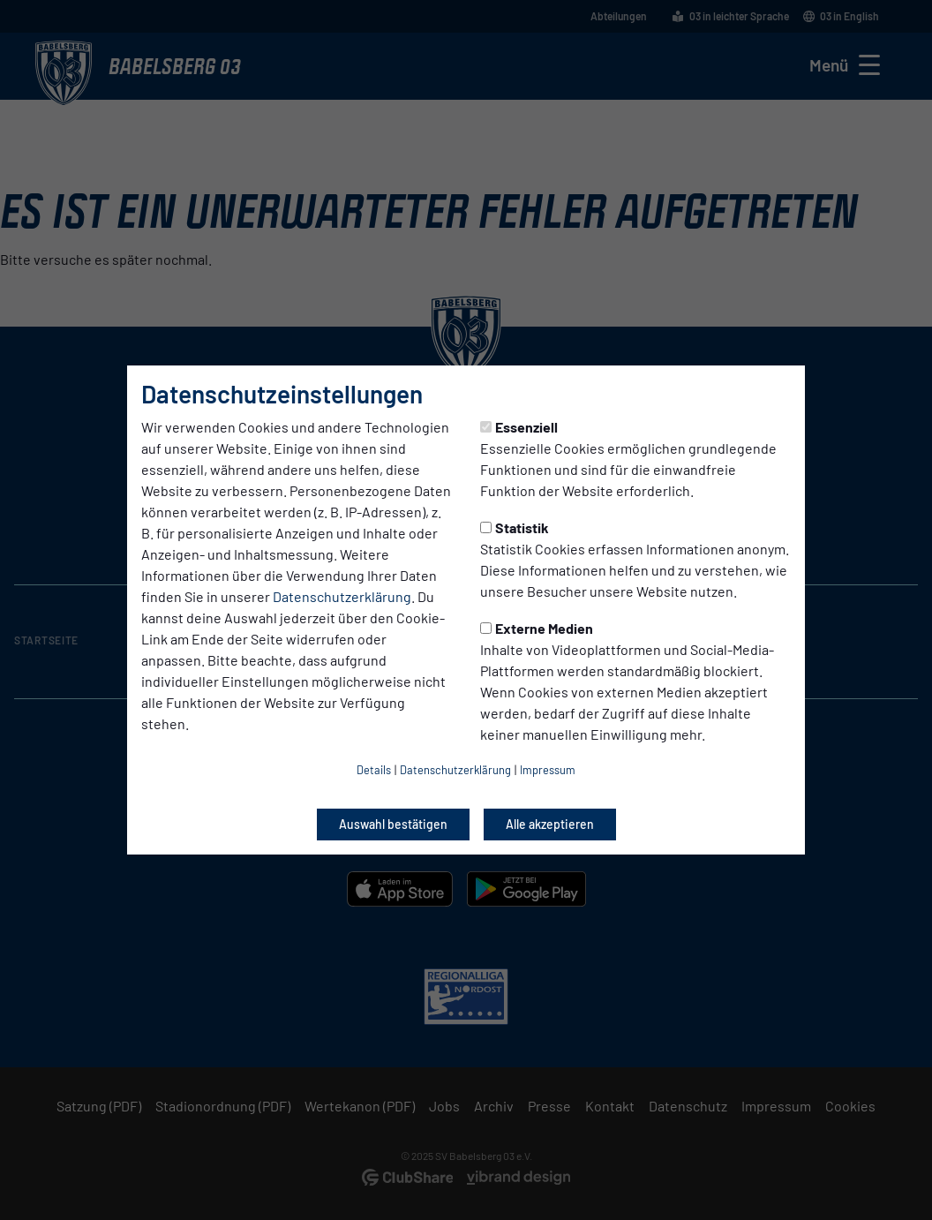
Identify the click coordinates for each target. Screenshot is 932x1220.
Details (374, 770)
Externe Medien (536, 628)
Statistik (514, 527)
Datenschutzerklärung (342, 596)
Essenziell (519, 426)
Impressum (547, 770)
